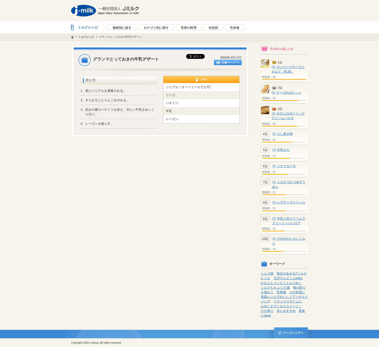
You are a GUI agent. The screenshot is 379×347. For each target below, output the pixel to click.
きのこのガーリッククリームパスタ (288, 116)
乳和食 (281, 292)
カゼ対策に (297, 292)
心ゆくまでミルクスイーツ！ (281, 306)
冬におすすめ (286, 311)
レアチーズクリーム (291, 202)
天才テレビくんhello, (288, 278)
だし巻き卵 (285, 134)
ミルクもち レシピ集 (275, 287)
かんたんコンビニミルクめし (281, 283)
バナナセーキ (286, 166)
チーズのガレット (289, 92)
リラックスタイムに (288, 301)
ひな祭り (267, 311)
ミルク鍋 (267, 273)
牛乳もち (283, 150)
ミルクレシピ (88, 27)
